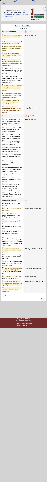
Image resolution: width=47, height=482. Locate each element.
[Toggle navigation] (4, 3)
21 (2, 184)
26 (2, 219)
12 (2, 119)
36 (2, 287)
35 (2, 281)
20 (2, 177)
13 (2, 127)
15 (2, 140)
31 (2, 254)
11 (2, 106)
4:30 (24, 12)
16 (2, 147)
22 (2, 192)
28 (2, 231)
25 (2, 213)
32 (2, 261)
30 (2, 247)
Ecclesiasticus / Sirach (23, 26)
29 (2, 237)
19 (2, 167)
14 (2, 134)
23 (2, 203)
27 (2, 226)
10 (2, 99)
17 (2, 154)
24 (2, 208)
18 (2, 160)
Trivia (4, 14)
